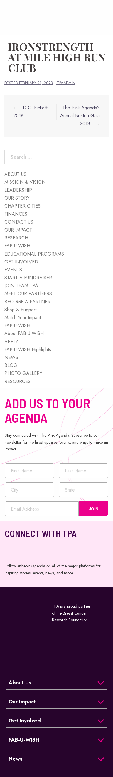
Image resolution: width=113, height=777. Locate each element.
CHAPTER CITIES (22, 206)
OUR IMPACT (18, 230)
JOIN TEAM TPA (21, 285)
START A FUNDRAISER (28, 277)
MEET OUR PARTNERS (28, 293)
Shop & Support (20, 309)
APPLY (11, 341)
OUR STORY (17, 198)
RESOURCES (17, 381)
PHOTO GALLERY (23, 373)
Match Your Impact (22, 317)
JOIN (93, 508)
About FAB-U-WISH (24, 333)
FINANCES (15, 214)
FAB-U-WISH (17, 245)
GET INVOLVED (21, 262)
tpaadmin (66, 83)
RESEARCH (16, 237)
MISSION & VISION (24, 182)
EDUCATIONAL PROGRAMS (34, 254)
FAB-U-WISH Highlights (27, 349)
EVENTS (13, 269)
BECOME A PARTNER (27, 301)
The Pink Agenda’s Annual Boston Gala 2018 (80, 115)
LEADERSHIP (18, 190)
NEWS (11, 357)
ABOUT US (15, 174)
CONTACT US (18, 222)
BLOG (10, 365)
